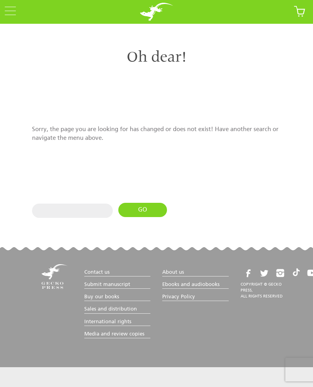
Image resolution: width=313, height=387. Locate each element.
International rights (107, 321)
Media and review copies (114, 334)
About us (173, 272)
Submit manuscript (107, 284)
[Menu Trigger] (8, 11)
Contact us (97, 272)
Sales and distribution (110, 309)
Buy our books (101, 296)
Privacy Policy (178, 296)
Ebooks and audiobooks (191, 284)
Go (142, 210)
